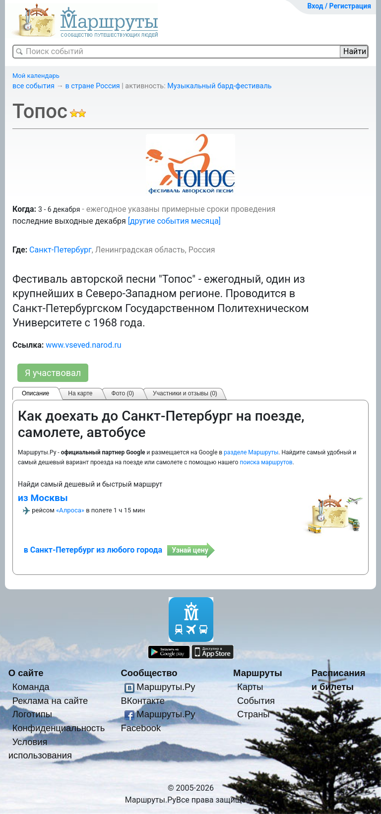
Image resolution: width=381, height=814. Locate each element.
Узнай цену (190, 550)
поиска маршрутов (266, 462)
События (256, 700)
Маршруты (257, 673)
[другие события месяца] (174, 221)
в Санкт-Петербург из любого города (93, 550)
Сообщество (149, 673)
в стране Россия (92, 86)
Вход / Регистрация (339, 6)
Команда (31, 687)
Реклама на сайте (50, 700)
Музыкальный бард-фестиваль (219, 86)
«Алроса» (70, 510)
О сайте (26, 673)
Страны (253, 714)
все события (33, 86)
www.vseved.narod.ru (84, 345)
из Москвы (43, 497)
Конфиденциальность (58, 728)
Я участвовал (53, 373)
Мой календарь (36, 75)
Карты (250, 687)
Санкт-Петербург (60, 249)
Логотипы (32, 714)
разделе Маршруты (251, 452)
